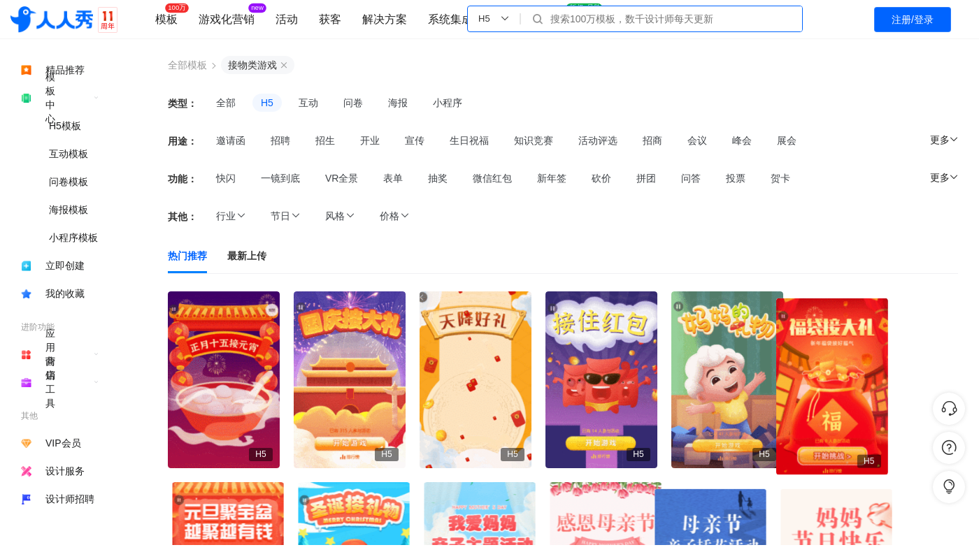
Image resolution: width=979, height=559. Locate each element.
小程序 (447, 102)
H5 (267, 102)
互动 (308, 102)
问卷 (353, 102)
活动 (287, 19)
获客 (330, 19)
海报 (398, 102)
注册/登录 (913, 19)
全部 (226, 102)
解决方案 (384, 19)
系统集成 (450, 19)
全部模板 (187, 65)
